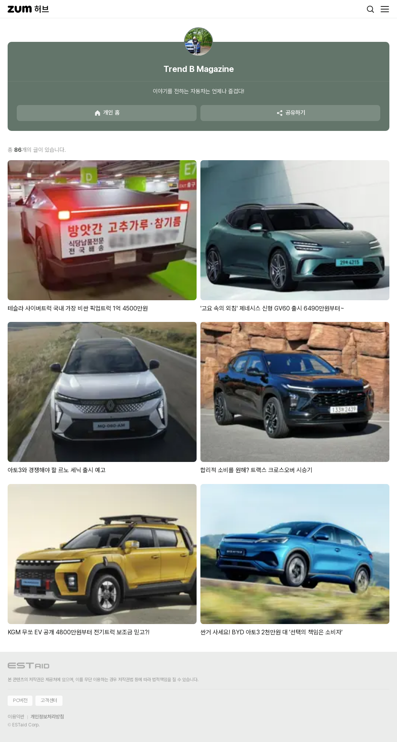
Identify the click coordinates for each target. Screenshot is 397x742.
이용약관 (16, 717)
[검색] (370, 9)
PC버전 (20, 700)
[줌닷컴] (20, 9)
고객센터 (49, 700)
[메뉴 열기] (384, 9)
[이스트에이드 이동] (29, 666)
